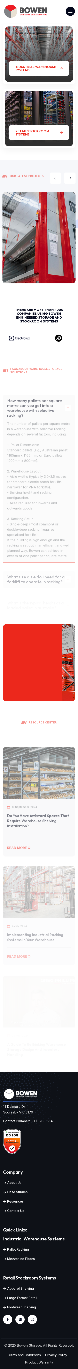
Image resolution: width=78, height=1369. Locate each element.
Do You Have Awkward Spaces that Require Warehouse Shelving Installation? (38, 827)
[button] (55, 178)
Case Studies (17, 1192)
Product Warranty (39, 1362)
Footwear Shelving (21, 1307)
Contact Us (15, 1211)
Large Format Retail (22, 1298)
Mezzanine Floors (21, 1259)
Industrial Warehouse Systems (39, 68)
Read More (18, 855)
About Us (14, 1183)
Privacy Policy (56, 1355)
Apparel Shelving (20, 1288)
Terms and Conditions (24, 1355)
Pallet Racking (18, 1249)
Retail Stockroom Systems (39, 132)
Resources (15, 1201)
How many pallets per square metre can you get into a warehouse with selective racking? (34, 415)
